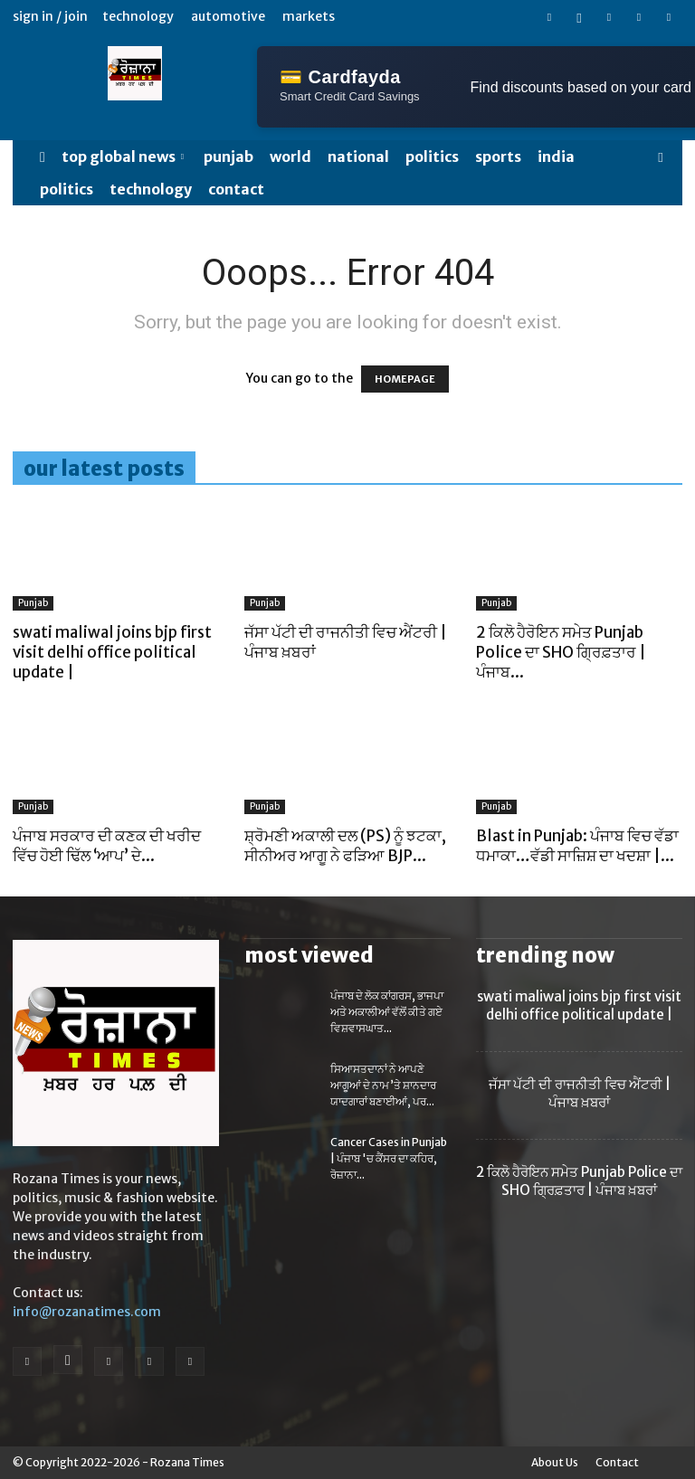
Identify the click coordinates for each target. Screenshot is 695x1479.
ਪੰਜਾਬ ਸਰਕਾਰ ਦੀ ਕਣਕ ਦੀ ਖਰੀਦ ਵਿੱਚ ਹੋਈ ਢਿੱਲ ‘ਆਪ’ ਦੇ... (107, 846)
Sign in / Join (50, 16)
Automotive (228, 16)
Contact (236, 189)
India (556, 156)
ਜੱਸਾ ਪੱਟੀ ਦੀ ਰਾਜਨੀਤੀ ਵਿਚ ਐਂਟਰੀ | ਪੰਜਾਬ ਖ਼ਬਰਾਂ (580, 1093)
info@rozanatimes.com (87, 1312)
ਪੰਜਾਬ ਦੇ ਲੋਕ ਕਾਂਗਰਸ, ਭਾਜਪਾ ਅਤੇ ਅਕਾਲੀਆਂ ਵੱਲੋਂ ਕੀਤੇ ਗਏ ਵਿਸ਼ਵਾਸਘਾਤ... (386, 1012)
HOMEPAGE (405, 379)
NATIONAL (358, 156)
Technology (138, 16)
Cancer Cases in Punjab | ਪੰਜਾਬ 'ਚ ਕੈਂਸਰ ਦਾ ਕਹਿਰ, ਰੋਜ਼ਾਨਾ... (388, 1158)
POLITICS (432, 156)
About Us (554, 1462)
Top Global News (123, 156)
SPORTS (498, 156)
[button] (660, 157)
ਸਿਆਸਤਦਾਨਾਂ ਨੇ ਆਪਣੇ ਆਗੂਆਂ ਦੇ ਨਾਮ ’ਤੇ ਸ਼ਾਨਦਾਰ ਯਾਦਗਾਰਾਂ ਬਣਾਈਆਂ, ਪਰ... (383, 1085)
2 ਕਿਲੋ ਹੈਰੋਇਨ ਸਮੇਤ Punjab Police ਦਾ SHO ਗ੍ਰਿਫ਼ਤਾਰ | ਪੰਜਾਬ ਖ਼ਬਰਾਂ (579, 1181)
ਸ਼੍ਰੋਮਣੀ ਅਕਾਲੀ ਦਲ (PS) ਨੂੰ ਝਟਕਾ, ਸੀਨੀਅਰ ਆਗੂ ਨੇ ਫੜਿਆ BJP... (345, 846)
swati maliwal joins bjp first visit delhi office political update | (112, 652)
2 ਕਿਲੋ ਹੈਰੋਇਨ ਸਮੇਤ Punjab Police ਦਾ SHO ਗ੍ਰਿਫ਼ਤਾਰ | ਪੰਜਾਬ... (561, 652)
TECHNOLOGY (150, 189)
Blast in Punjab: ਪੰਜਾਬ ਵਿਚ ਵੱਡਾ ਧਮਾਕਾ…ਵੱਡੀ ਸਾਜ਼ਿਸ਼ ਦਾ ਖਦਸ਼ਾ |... (577, 846)
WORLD (290, 156)
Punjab (228, 156)
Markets (308, 16)
